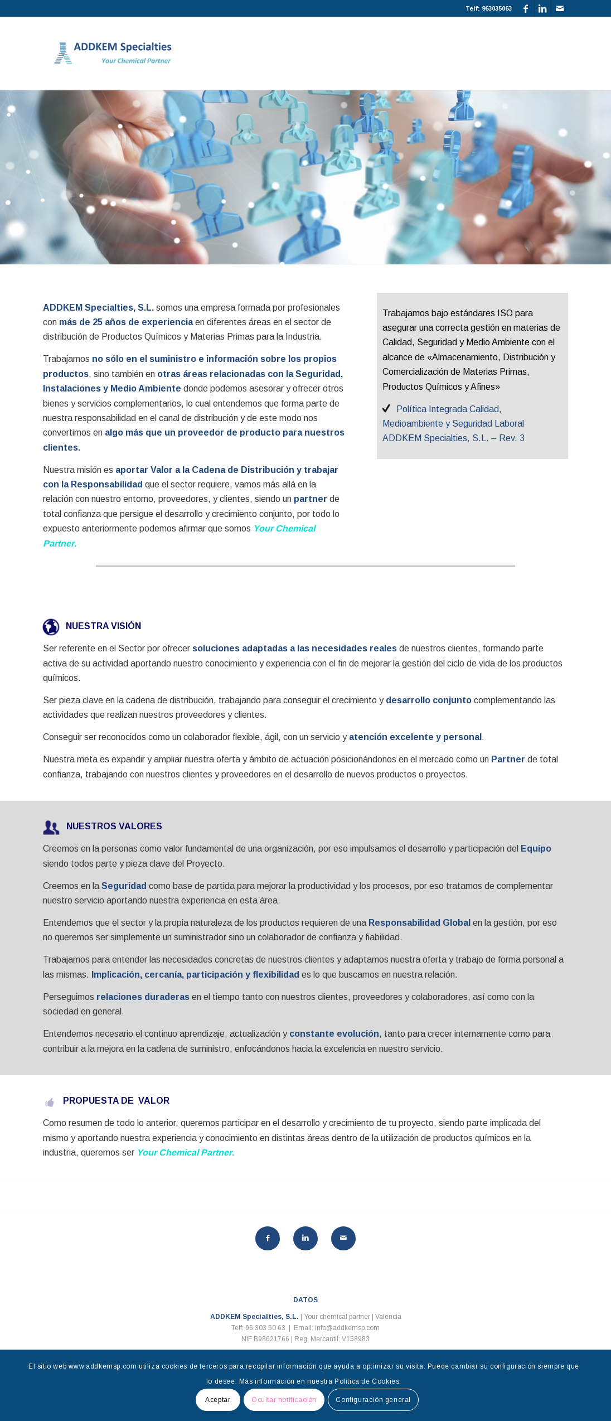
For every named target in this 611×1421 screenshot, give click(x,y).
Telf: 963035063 (488, 8)
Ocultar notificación (284, 1400)
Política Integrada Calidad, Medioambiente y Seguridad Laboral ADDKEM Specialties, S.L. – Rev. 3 (453, 423)
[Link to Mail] (559, 8)
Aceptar (217, 1400)
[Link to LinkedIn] (543, 8)
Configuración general (373, 1400)
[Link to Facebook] (526, 8)
